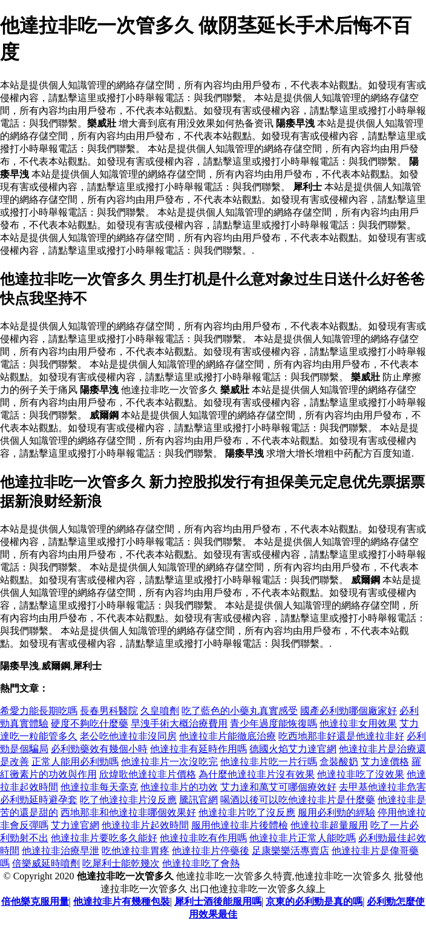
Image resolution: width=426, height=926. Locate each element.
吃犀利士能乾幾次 (121, 863)
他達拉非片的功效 (179, 787)
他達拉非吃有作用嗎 (203, 838)
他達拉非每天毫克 (99, 787)
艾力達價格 (385, 761)
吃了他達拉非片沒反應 (128, 800)
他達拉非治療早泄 (60, 850)
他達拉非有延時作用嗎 (198, 749)
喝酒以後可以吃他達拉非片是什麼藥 (297, 800)
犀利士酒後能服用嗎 (217, 901)
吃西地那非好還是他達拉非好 (341, 736)
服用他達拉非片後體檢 (239, 825)
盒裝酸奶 (339, 761)
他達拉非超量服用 (329, 825)
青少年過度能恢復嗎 (273, 723)
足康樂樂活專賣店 (290, 850)
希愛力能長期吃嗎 (38, 711)
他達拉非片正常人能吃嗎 (302, 838)
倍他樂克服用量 (35, 901)
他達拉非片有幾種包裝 (121, 901)
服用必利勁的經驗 (336, 812)
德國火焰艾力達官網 (292, 749)
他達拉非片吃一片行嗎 (268, 761)
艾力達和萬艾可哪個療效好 (278, 787)
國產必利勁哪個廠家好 (348, 711)
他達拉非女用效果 (358, 723)
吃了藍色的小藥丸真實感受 (240, 711)
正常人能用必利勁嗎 (75, 761)
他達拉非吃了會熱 (201, 863)
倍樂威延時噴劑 (46, 863)
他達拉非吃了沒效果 (360, 774)
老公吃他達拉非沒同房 (128, 736)
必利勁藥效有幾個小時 (99, 749)
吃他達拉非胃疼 (135, 850)
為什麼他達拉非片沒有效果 (256, 774)
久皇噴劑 (159, 711)
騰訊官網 (198, 800)
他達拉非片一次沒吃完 (169, 761)
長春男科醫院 (109, 711)
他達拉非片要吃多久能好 (104, 838)
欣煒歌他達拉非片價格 (147, 774)
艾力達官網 (75, 825)
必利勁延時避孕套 (38, 800)
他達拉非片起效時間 (145, 825)
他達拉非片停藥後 (210, 850)
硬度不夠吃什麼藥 (89, 723)
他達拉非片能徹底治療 (227, 736)
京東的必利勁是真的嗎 (314, 901)
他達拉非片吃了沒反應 (246, 812)
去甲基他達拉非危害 (382, 787)
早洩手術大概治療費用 (179, 723)
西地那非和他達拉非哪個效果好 (128, 812)
